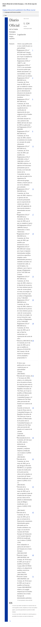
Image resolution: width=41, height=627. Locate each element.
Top (10, 621)
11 (33, 146)
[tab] (21, 12)
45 (33, 512)
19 (33, 234)
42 (33, 459)
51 (33, 576)
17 (33, 214)
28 (33, 323)
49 (33, 555)
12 (33, 189)
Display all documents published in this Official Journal (19, 10)
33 (33, 376)
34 (33, 408)
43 (33, 487)
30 (33, 340)
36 (33, 438)
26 (33, 300)
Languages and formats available (12, 12)
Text (5, 15)
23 (33, 276)
